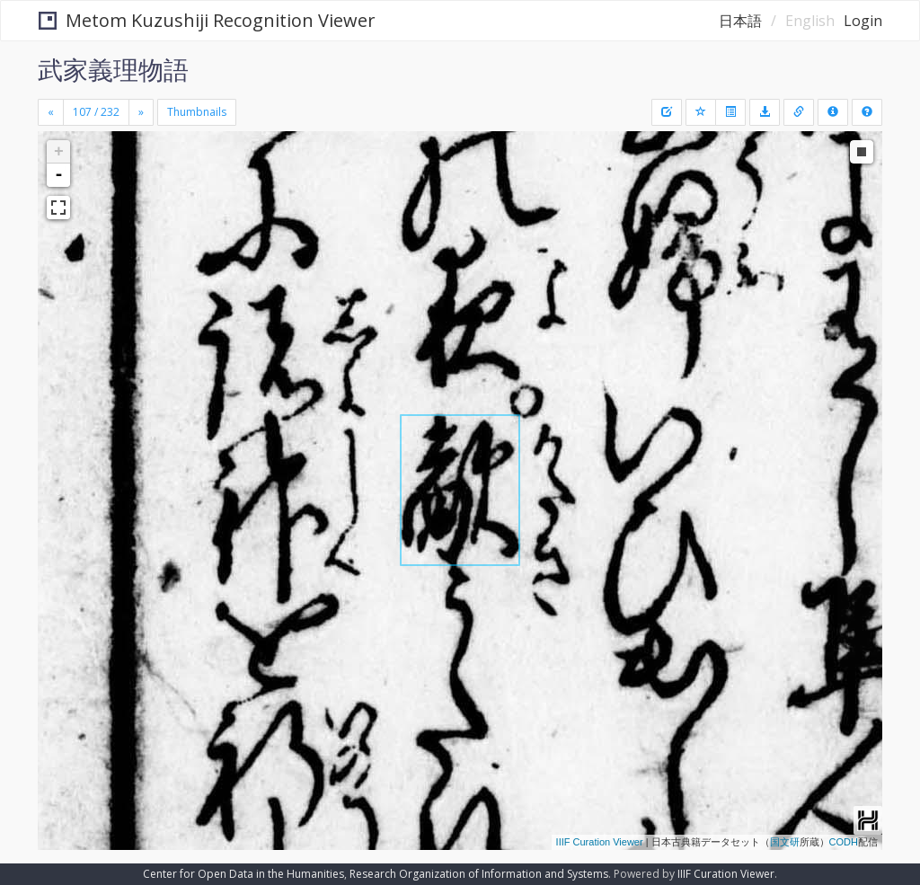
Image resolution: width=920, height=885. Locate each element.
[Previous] (51, 112)
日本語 (740, 21)
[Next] (141, 112)
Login (863, 21)
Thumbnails (196, 111)
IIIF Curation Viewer (599, 841)
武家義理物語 (113, 69)
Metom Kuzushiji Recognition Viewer (207, 20)
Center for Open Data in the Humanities (243, 873)
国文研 (785, 841)
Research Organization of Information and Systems (478, 873)
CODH (843, 841)
